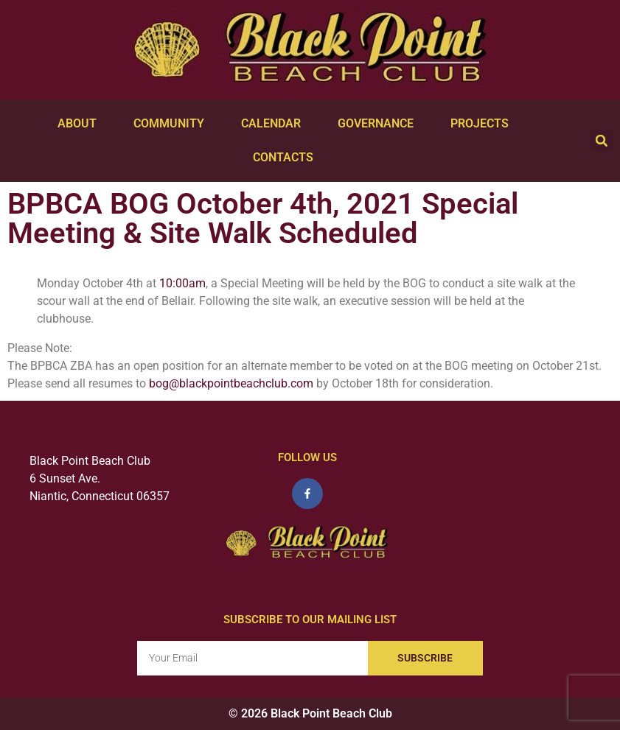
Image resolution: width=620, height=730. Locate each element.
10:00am (182, 283)
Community (172, 123)
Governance (379, 123)
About (81, 123)
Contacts (287, 157)
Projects (483, 123)
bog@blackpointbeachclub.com (231, 383)
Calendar (274, 123)
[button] (602, 141)
